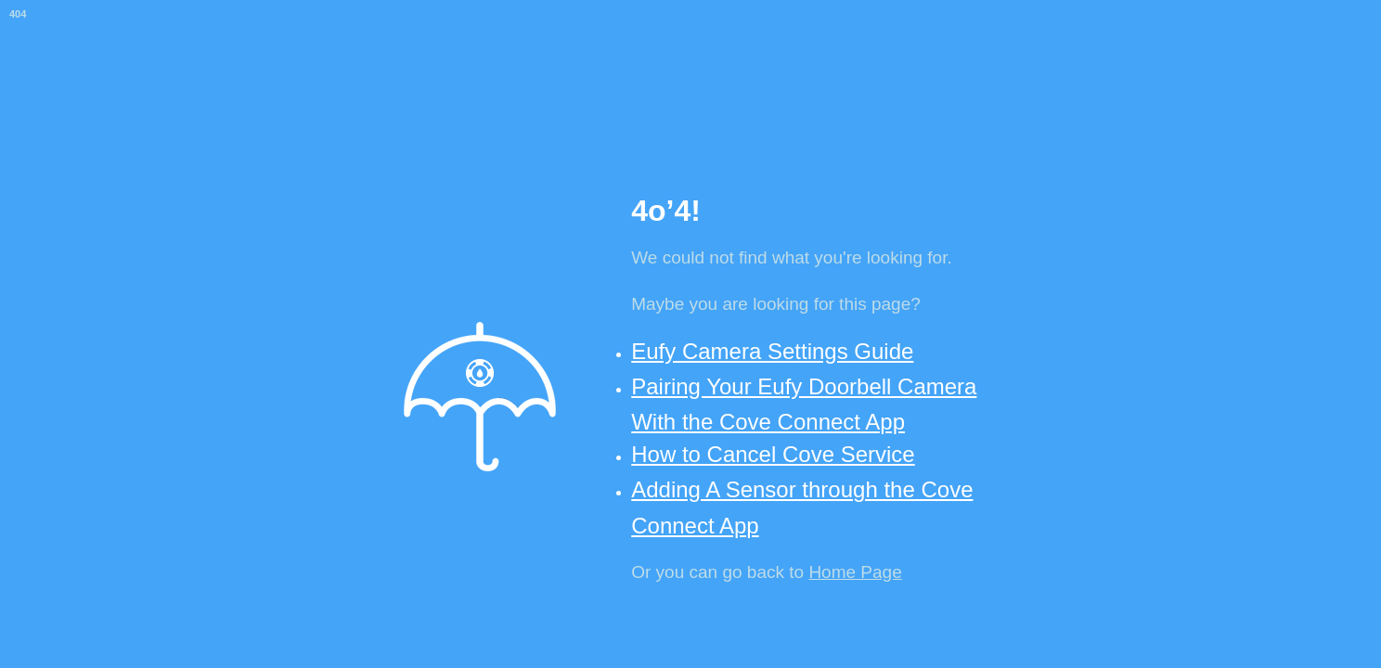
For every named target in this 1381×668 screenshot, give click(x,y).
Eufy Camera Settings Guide (772, 351)
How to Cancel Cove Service (772, 454)
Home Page (854, 572)
